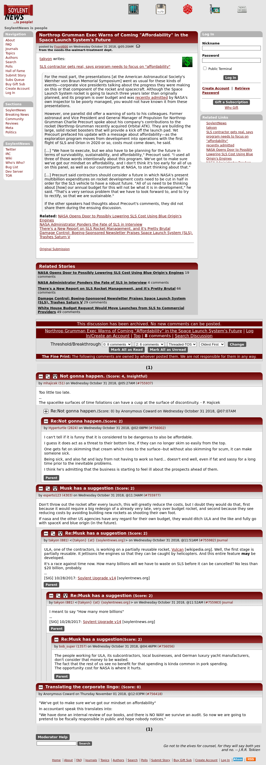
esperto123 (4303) (57, 495)
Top (137, 335)
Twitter (10, 149)
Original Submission (55, 249)
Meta (9, 128)
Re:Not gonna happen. (74, 411)
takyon (211, 127)
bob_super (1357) (73, 646)
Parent (51, 478)
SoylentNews (18, 14)
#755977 (152, 495)
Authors (11, 58)
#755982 (207, 540)
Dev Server (14, 171)
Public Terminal (217, 69)
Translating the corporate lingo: (83, 686)
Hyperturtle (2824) (63, 428)
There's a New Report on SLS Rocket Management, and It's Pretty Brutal (105, 228)
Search (10, 62)
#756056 (166, 646)
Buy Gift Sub (15, 84)
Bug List (11, 167)
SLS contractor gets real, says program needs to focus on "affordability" (229, 136)
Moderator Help (53, 737)
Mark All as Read (127, 350)
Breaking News (17, 114)
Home (56, 760)
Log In (10, 93)
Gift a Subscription (231, 102)
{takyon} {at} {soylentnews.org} (98, 540)
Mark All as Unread (168, 350)
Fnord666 (61, 46)
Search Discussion (193, 335)
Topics (10, 53)
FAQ (8, 44)
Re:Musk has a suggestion (96, 533)
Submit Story (15, 75)
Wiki (8, 158)
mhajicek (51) (54, 383)
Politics (10, 132)
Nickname (211, 43)
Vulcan (178, 549)
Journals (11, 49)
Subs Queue (14, 80)
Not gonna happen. (82, 376)
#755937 (144, 383)
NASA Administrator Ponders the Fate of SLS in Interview (91, 224)
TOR (8, 176)
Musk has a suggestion (87, 488)
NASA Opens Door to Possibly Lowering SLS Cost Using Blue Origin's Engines (229, 154)
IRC (8, 154)
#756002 (157, 428)
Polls (8, 66)
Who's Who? (15, 163)
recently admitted (220, 145)
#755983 (212, 602)
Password (210, 55)
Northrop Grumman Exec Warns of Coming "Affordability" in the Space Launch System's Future (143, 330)
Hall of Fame (15, 71)
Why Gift (231, 107)
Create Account (17, 88)
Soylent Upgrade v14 (97, 578)
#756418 (154, 694)
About (10, 40)
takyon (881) (59, 540)
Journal (222, 540)
